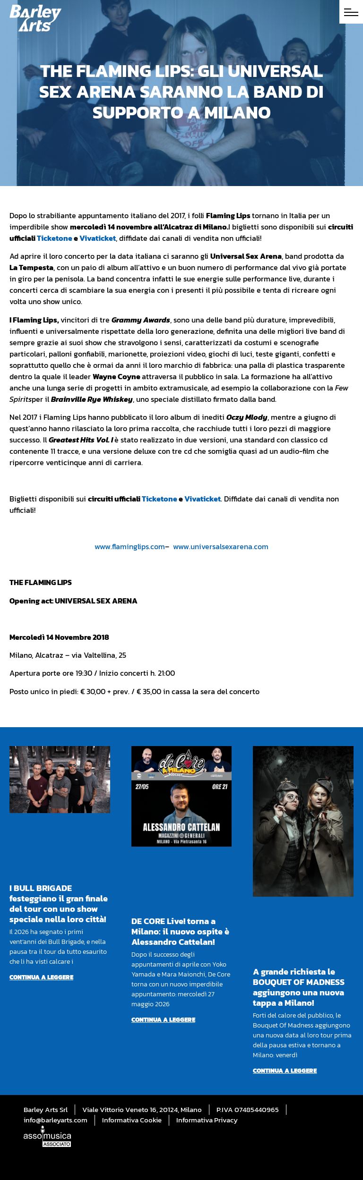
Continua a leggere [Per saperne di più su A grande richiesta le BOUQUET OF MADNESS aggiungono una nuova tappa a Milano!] (285, 1070)
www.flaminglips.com (130, 546)
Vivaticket (97, 238)
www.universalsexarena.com (220, 546)
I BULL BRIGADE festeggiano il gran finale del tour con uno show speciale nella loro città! (58, 903)
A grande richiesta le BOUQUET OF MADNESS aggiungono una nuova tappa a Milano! (299, 987)
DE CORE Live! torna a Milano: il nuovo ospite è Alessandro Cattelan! (180, 931)
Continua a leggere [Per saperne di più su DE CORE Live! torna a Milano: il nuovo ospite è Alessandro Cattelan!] (163, 1019)
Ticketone (54, 238)
